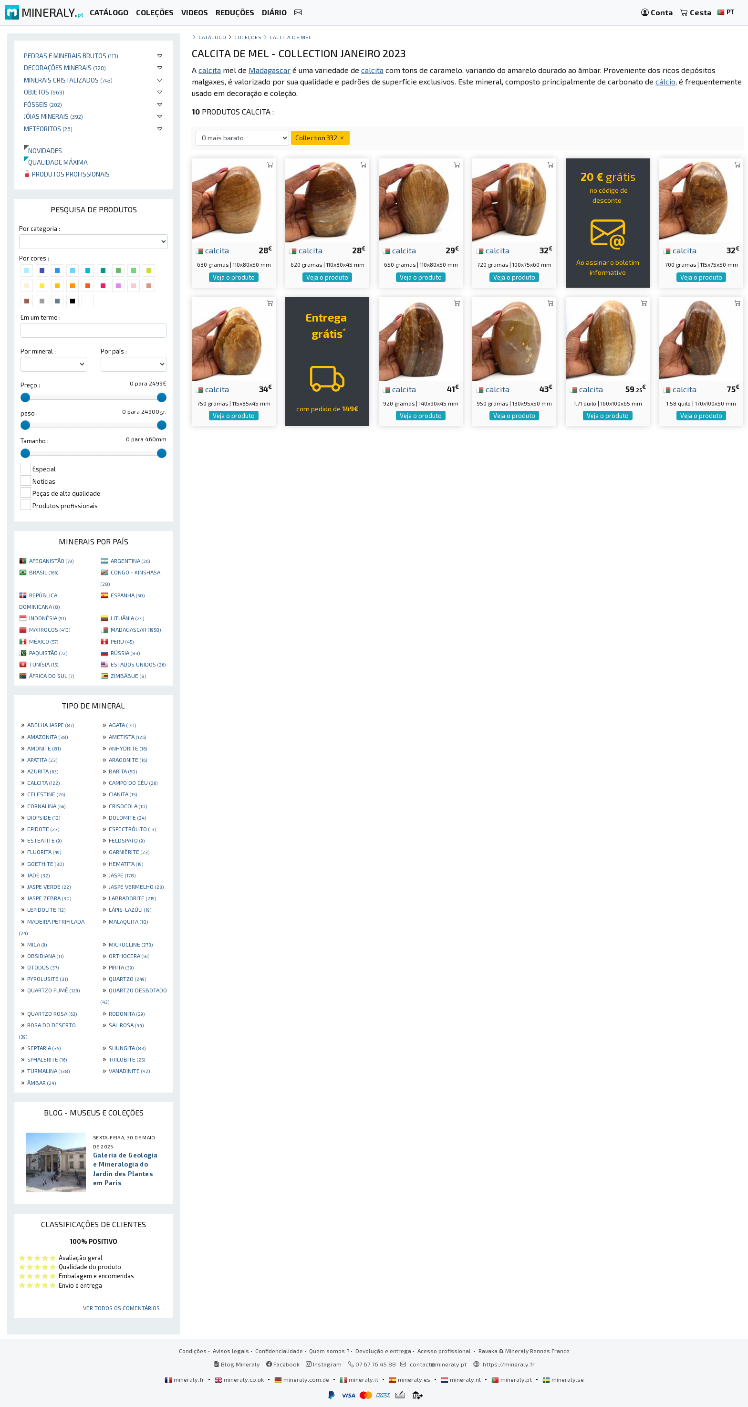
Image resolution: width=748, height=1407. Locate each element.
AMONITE (44, 748)
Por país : (114, 351)
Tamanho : (35, 441)
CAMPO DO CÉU (133, 782)
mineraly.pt (512, 1379)
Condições (193, 1350)
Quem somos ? (329, 1350)
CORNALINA (46, 806)
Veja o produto (234, 277)
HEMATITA (126, 863)
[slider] (25, 397)
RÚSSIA (125, 652)
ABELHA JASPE (50, 724)
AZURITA (42, 771)
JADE (38, 875)
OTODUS (43, 967)
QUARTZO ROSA (52, 1013)
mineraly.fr (185, 1379)
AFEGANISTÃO (51, 560)
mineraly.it (360, 1379)
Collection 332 (320, 138)
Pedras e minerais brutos (71, 56)
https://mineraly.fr (509, 1364)
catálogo (212, 37)
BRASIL (43, 572)
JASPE (122, 875)
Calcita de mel (291, 37)
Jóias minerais (53, 116)
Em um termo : (41, 317)
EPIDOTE (43, 828)
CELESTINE (46, 794)
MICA (37, 944)
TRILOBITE (127, 1059)
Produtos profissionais (67, 174)
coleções (247, 37)
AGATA (122, 724)
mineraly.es (410, 1379)
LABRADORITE (132, 898)
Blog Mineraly (237, 1364)
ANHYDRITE (128, 748)
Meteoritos (48, 129)
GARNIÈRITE (129, 851)
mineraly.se (563, 1379)
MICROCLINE (131, 944)
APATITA (42, 759)
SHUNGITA (127, 1047)
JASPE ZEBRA (49, 898)
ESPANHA (128, 595)
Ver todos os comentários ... (124, 1307)
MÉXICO (43, 641)
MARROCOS (49, 629)
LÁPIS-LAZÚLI (130, 909)
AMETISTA (127, 736)
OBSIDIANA (45, 955)
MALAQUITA (128, 921)
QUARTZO (127, 978)
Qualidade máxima (56, 162)
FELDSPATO (127, 840)
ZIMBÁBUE (128, 675)
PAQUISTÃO (48, 652)
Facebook (283, 1364)
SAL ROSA (126, 1024)
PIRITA (121, 967)
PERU (122, 641)
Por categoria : (39, 228)
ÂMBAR (41, 1082)
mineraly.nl (461, 1379)
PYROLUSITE (47, 978)
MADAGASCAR (136, 629)
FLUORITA (44, 851)
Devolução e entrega (383, 1350)
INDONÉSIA (47, 618)
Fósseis (43, 104)
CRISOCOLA (128, 806)
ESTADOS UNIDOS (138, 664)
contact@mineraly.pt (438, 1364)
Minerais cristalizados (68, 80)
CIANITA (123, 794)
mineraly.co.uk (240, 1379)
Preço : (30, 385)
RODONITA (127, 1013)
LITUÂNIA (127, 618)
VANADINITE (129, 1070)
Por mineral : (38, 351)
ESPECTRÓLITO (132, 828)
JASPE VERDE (49, 886)
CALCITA (43, 782)
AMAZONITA (47, 736)
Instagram (324, 1364)
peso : (29, 413)
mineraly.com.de (302, 1379)
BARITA (123, 771)
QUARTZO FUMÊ (53, 990)
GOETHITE (45, 863)
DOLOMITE (127, 817)
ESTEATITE (44, 840)
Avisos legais (231, 1350)
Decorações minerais (65, 67)
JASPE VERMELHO (136, 886)
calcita (212, 250)
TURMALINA (48, 1070)
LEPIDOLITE (46, 909)
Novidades (43, 150)
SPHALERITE (47, 1059)
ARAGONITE (128, 759)
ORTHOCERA (129, 955)
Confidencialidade (279, 1350)
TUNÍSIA (43, 664)
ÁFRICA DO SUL (51, 675)
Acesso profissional (444, 1350)
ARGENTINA (130, 560)
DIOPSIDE (43, 817)
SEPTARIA (44, 1047)
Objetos (44, 92)
